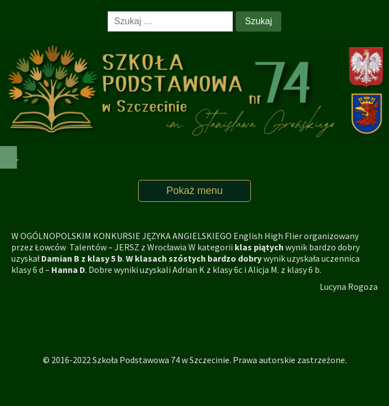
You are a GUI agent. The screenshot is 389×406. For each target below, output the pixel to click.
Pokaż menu (194, 190)
